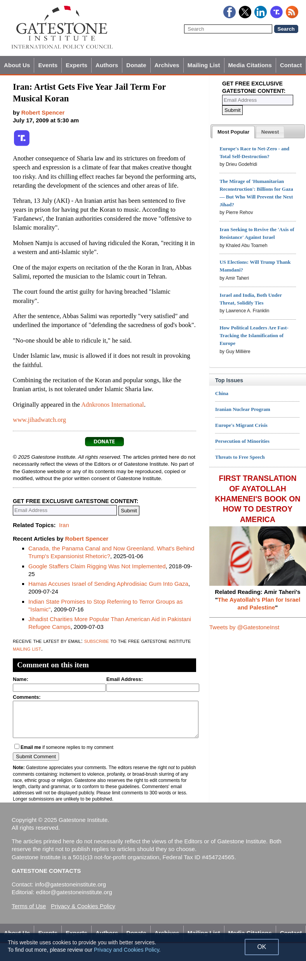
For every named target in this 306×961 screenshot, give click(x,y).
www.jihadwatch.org (39, 419)
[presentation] (233, 132)
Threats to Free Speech (240, 457)
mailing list (27, 648)
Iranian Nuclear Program (242, 409)
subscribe (96, 640)
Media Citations (250, 65)
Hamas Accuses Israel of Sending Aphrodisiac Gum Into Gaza (108, 583)
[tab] (233, 132)
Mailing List (204, 65)
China (221, 393)
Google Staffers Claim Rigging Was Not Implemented (97, 566)
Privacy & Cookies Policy (83, 906)
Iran (64, 525)
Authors (107, 65)
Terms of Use (29, 906)
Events (47, 65)
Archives (167, 65)
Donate (136, 65)
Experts (76, 65)
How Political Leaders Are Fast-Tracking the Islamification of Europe (253, 335)
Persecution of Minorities (242, 441)
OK (261, 947)
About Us (17, 65)
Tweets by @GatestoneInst (244, 627)
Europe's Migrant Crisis (241, 425)
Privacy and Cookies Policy (126, 950)
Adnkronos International (112, 404)
